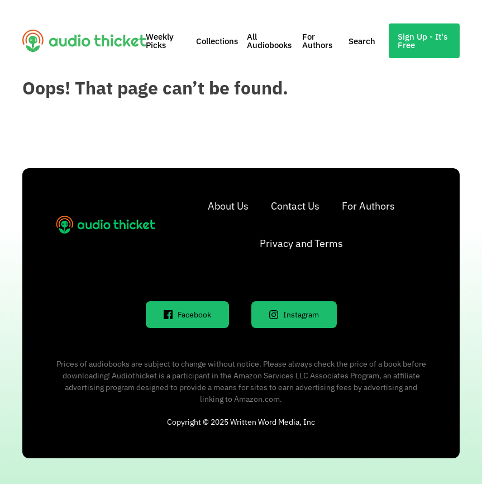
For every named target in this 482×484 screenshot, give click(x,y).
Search (362, 41)
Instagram (294, 315)
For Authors (317, 40)
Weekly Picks (160, 40)
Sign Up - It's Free (422, 40)
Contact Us (295, 206)
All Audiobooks (269, 40)
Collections (217, 41)
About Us (228, 206)
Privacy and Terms (301, 243)
